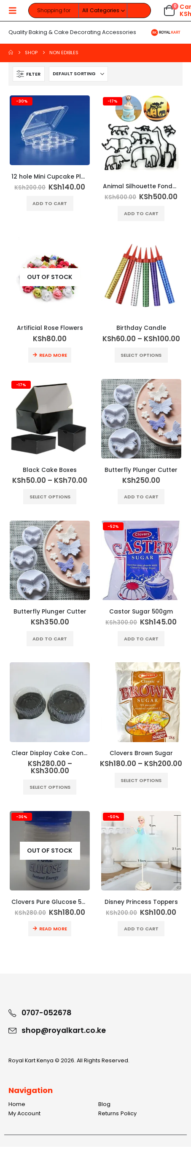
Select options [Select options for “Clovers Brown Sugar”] (141, 780)
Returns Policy (117, 1113)
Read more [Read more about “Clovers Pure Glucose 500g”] (53, 928)
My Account (24, 1113)
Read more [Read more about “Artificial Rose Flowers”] (53, 355)
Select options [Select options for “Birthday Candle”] (141, 355)
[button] (15, 10)
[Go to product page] (50, 130)
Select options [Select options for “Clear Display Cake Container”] (50, 787)
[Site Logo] (166, 33)
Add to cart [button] (49, 203)
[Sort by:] (78, 74)
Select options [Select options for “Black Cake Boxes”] (50, 496)
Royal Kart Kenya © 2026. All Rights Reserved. (68, 1060)
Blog (104, 1104)
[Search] (139, 10)
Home (16, 1104)
